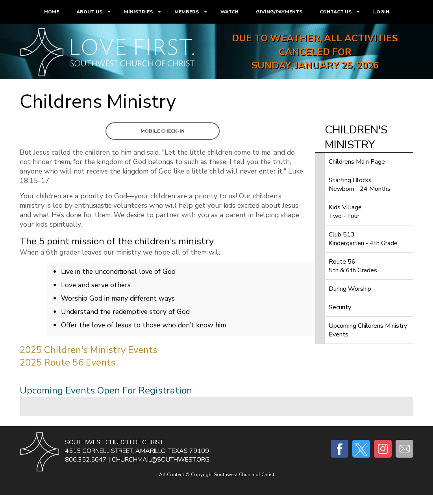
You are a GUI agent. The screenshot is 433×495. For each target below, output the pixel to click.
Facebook (339, 449)
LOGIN (381, 12)
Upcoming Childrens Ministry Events (368, 330)
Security (340, 307)
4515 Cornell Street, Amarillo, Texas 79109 (137, 451)
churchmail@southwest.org (160, 459)
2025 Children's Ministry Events (88, 350)
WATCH (229, 12)
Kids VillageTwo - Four (345, 211)
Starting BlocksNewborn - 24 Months (359, 184)
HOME (51, 12)
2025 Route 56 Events (67, 362)
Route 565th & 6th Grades (353, 266)
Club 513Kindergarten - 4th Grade (363, 239)
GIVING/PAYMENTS (279, 12)
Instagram (383, 449)
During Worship (350, 288)
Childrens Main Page (357, 161)
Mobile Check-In (163, 131)
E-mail (404, 449)
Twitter (361, 449)
